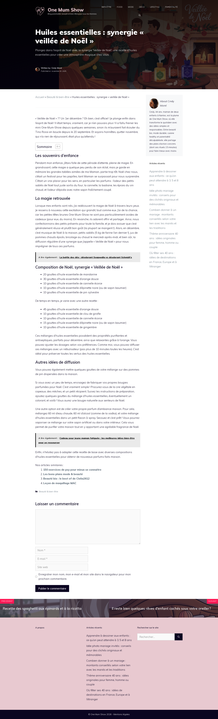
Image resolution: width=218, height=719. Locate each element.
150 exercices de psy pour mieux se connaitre (72, 469)
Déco (142, 7)
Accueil (39, 97)
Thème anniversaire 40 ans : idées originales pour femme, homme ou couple (107, 680)
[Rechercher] (179, 636)
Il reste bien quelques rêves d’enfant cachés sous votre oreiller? (161, 608)
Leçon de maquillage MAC (59, 483)
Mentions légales (121, 714)
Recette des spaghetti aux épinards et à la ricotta (42, 608)
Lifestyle (155, 7)
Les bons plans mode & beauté (63, 474)
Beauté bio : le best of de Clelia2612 (66, 478)
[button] (139, 15)
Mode (131, 7)
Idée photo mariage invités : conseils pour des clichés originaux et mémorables (108, 650)
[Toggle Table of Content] (56, 146)
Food (119, 7)
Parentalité (171, 7)
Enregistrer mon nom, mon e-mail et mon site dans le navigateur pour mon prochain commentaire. (85, 576)
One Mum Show (66, 10)
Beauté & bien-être (58, 97)
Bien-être (106, 7)
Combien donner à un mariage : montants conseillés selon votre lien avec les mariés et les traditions (162, 218)
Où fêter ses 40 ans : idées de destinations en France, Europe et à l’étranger (108, 695)
